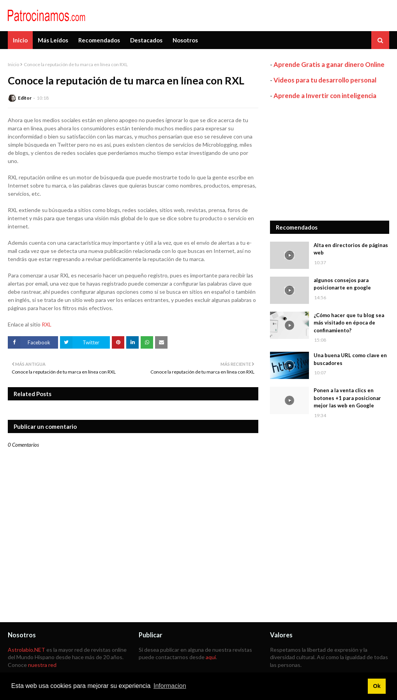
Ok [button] (376, 686)
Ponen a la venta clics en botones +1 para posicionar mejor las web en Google (347, 398)
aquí (211, 657)
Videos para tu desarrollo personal (324, 80)
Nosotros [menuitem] (185, 40)
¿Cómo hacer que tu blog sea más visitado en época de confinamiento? (349, 322)
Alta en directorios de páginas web (351, 249)
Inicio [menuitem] (20, 40)
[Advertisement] (329, 160)
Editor (25, 98)
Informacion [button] (170, 685)
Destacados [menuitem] (146, 40)
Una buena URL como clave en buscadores (350, 359)
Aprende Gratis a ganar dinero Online (329, 64)
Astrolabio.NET (26, 649)
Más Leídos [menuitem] (53, 40)
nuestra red (42, 664)
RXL (46, 324)
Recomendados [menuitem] (99, 40)
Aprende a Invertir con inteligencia (324, 95)
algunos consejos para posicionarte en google (342, 284)
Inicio (13, 64)
